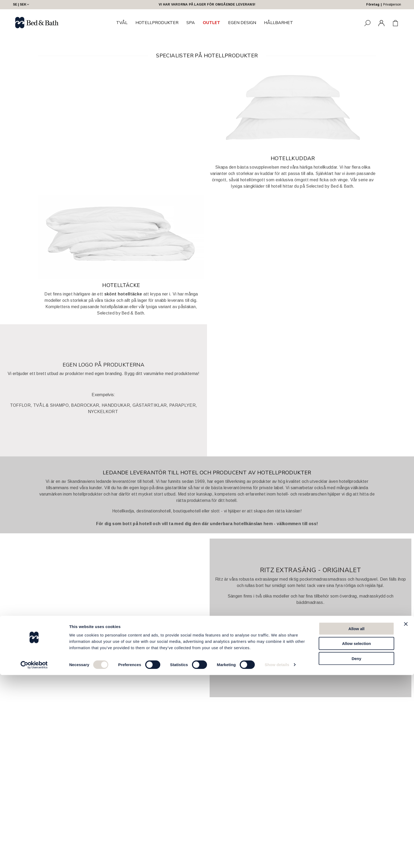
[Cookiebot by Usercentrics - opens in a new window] (34, 846)
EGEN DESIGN (242, 23)
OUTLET (211, 23)
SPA (190, 23)
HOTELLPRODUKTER (156, 23)
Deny (356, 839)
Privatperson (392, 4)
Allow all (357, 809)
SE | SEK (21, 4)
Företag (372, 4)
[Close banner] (406, 805)
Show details (277, 845)
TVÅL (122, 23)
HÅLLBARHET (278, 23)
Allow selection (356, 824)
